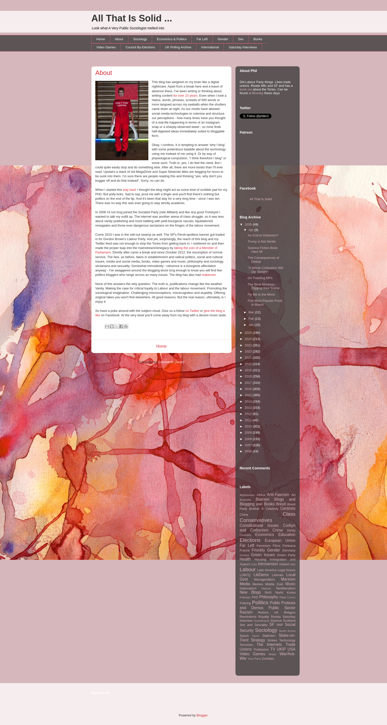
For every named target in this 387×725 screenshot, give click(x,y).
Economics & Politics (172, 39)
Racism (246, 612)
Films (276, 546)
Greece (244, 555)
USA (291, 649)
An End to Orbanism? (263, 235)
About (119, 39)
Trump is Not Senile (262, 241)
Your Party (254, 658)
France (245, 550)
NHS (268, 592)
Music (290, 584)
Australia (245, 499)
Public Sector (282, 608)
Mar (252, 312)
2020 (249, 364)
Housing (260, 559)
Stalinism (268, 635)
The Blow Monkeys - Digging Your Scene (263, 286)
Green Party (286, 555)
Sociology (140, 39)
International (210, 47)
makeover (208, 275)
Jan (252, 325)
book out (246, 89)
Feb (252, 318)
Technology (287, 640)
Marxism (288, 579)
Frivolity (258, 550)
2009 (249, 432)
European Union (280, 540)
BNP (259, 504)
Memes (257, 584)
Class (289, 514)
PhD (255, 597)
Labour (248, 569)
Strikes (272, 640)
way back (129, 190)
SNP (279, 625)
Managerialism (264, 579)
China (244, 514)
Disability (245, 534)
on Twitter (192, 311)
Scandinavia (262, 620)
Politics (260, 602)
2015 (249, 395)
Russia (276, 617)
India (254, 564)
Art (293, 495)
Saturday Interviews (243, 47)
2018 (249, 376)
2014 (249, 401)
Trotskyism (261, 649)
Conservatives (256, 520)
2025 (249, 333)
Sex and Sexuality (254, 625)
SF (271, 624)
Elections (250, 540)
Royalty (263, 617)
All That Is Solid (261, 199)
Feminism (264, 546)
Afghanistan (247, 494)
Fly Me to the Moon (261, 294)
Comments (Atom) (171, 362)
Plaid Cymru (287, 597)
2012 (249, 414)
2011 (249, 420)
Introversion (268, 564)
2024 (249, 339)
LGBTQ (245, 575)
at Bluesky (256, 93)
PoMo (275, 603)
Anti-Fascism (278, 495)
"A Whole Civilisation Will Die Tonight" (265, 270)
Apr (251, 230)
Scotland (289, 620)
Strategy (258, 640)
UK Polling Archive (178, 47)
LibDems (261, 575)
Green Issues (263, 555)
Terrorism (246, 645)
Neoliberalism (285, 588)
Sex (240, 39)
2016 (249, 389)
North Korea (285, 592)
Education (286, 534)
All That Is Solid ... (131, 18)
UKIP (281, 649)
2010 (249, 426)
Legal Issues (286, 570)
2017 (249, 383)
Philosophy (268, 597)
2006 (249, 451)
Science (276, 620)
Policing (245, 603)
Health (245, 559)
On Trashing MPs (260, 278)
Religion (289, 612)
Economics (264, 534)
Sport (255, 635)
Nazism (266, 588)
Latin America (267, 570)
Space (244, 635)
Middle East (274, 584)
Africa (261, 495)
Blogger (201, 715)
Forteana (289, 546)
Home (101, 39)
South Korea (287, 630)
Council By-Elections (140, 47)
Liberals (277, 575)
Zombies (268, 658)
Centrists (287, 508)
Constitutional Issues (259, 525)
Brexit (281, 504)
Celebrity (272, 509)
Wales (272, 654)
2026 (249, 224)
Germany (288, 550)
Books (257, 39)
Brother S (256, 509)
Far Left (202, 39)
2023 (249, 345)
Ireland (284, 564)
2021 (249, 357)
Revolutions (248, 617)
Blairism (262, 499)
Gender (222, 39)
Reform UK (268, 612)
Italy (292, 564)
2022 (249, 351)
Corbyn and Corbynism (267, 527)
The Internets (269, 644)
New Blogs (250, 592)
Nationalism (248, 588)
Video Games (106, 47)
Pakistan (245, 597)
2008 (249, 439)
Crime (277, 530)
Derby (291, 530)
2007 (249, 445)
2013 (249, 407)
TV (272, 649)
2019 (249, 370)
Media (245, 584)
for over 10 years (185, 95)
